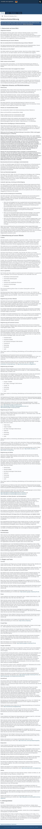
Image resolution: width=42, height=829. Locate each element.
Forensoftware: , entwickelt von (21, 827)
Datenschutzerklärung (6, 824)
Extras (19, 13)
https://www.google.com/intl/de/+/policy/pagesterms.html (13, 406)
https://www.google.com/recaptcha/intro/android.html (13, 676)
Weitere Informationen (28, 24)
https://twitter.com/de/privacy (7, 450)
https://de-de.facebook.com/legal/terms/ (26, 364)
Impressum (13, 824)
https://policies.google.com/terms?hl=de (13, 404)
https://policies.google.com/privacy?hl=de (10, 407)
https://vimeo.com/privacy (25, 620)
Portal (2, 13)
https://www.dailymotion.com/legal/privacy (31, 768)
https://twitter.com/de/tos (30, 448)
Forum (7, 13)
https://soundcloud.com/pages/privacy (12, 706)
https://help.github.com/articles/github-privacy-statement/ (13, 494)
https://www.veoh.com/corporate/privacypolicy (28, 740)
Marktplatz (13, 13)
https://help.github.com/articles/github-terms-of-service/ (13, 492)
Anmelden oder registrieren (7, 1)
